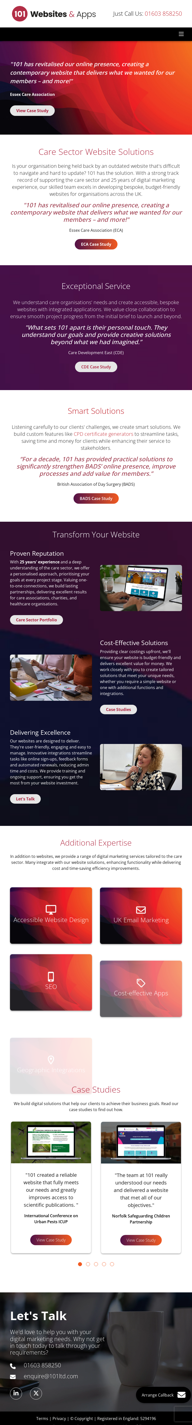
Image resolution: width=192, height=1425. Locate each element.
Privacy (59, 1418)
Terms (42, 1418)
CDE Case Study (96, 367)
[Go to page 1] (80, 1264)
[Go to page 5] (112, 1264)
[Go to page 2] (88, 1264)
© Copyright (81, 1418)
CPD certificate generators (103, 434)
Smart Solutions (96, 410)
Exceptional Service (96, 285)
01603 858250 (147, 13)
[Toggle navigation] (181, 34)
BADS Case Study (96, 498)
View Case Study (32, 110)
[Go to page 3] (96, 1264)
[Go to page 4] (104, 1264)
